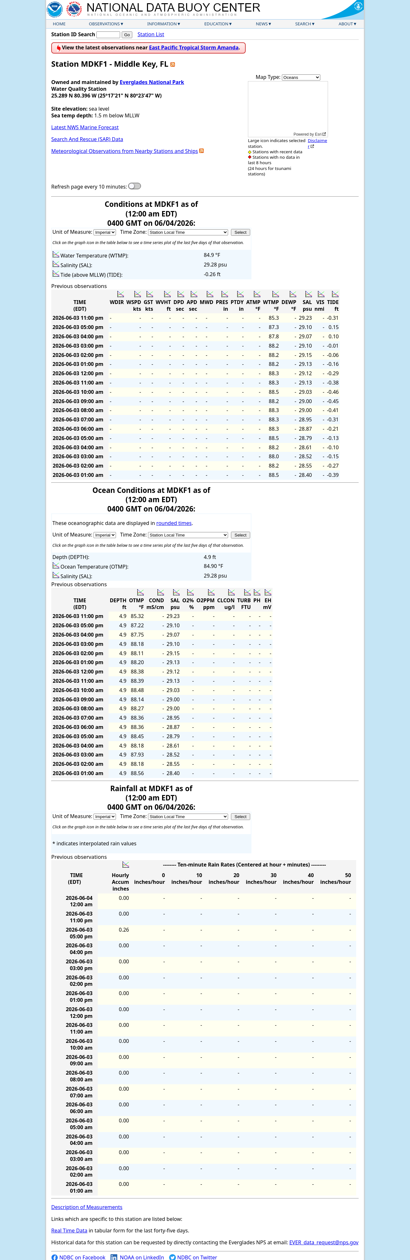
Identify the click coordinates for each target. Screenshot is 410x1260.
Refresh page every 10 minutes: (89, 186)
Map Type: (269, 76)
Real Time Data (69, 1230)
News (262, 24)
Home (59, 24)
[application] (288, 109)
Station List (150, 34)
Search (303, 24)
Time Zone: (134, 231)
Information (162, 24)
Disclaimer (317, 143)
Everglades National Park (152, 82)
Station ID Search (73, 34)
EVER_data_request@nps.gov (323, 1242)
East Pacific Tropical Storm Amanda (194, 47)
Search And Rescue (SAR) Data (87, 139)
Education (216, 24)
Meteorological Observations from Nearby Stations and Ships (124, 151)
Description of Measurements (86, 1207)
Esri (318, 134)
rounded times (174, 523)
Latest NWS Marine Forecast (85, 127)
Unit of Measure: (73, 231)
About (346, 24)
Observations (104, 24)
